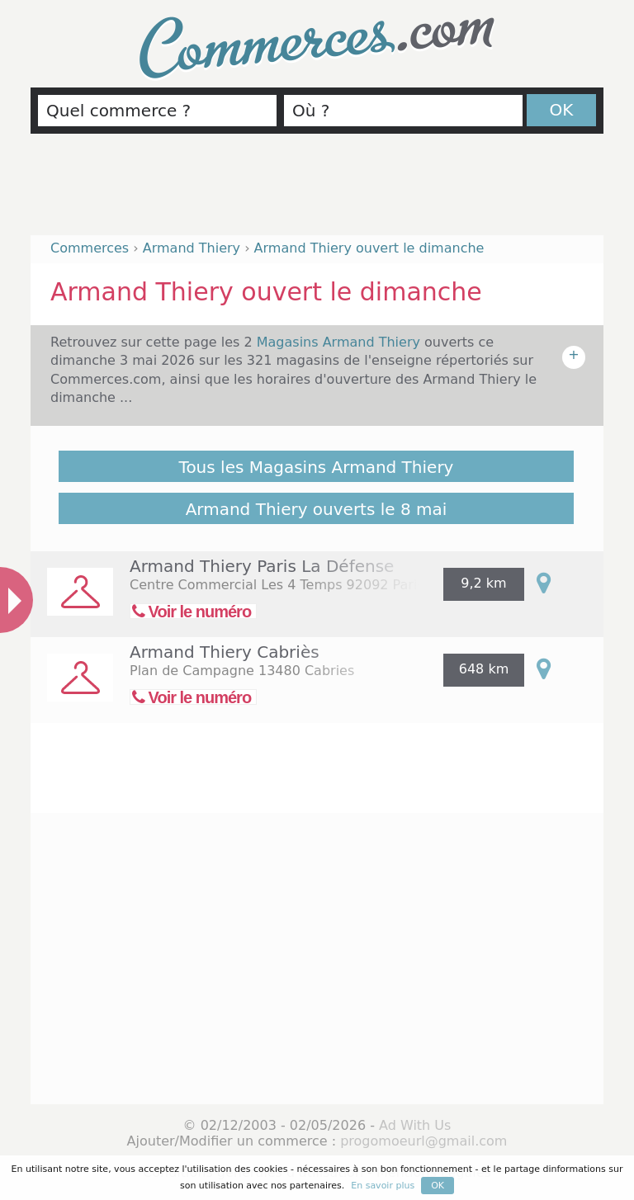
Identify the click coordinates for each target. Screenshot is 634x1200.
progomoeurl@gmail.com (423, 1141)
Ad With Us (415, 1125)
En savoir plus (382, 1185)
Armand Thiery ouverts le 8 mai (316, 509)
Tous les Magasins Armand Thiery (316, 467)
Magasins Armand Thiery (340, 342)
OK (562, 110)
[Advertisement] (317, 191)
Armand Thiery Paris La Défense (262, 566)
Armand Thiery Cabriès (224, 652)
